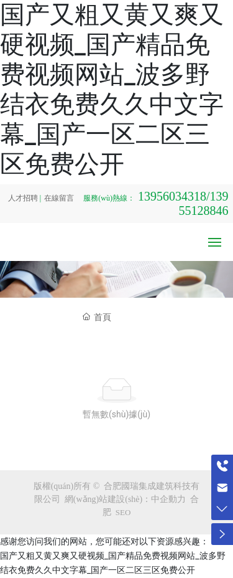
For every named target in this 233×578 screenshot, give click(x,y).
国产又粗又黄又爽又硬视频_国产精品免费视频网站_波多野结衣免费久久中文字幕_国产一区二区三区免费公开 (112, 89)
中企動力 (168, 499)
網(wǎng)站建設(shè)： (108, 499)
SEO (123, 512)
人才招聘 (23, 198)
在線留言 (59, 198)
